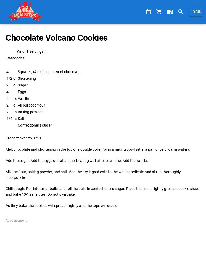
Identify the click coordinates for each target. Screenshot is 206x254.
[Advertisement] (103, 236)
